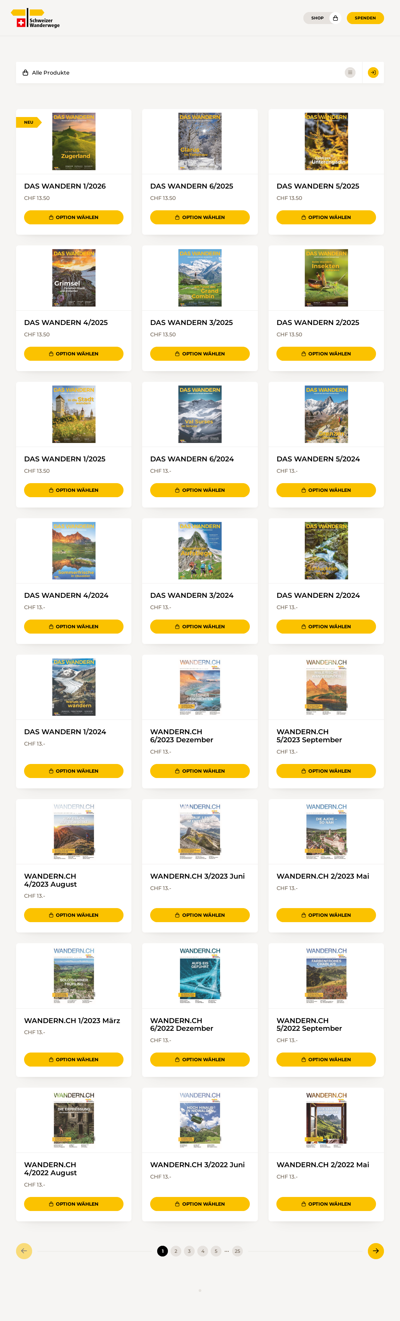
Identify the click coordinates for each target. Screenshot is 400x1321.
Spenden (365, 17)
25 (237, 1252)
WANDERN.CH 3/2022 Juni (197, 1166)
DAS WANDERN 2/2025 (318, 323)
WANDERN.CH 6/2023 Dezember (181, 736)
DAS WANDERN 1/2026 (65, 186)
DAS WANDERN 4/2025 (66, 323)
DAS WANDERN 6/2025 (191, 186)
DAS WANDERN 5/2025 (318, 186)
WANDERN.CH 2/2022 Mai (323, 1166)
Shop (317, 17)
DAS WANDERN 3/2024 (191, 596)
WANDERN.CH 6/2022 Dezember (181, 1025)
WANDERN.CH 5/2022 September (309, 1025)
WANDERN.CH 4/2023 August (50, 881)
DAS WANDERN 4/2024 (66, 596)
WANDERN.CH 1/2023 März (72, 1021)
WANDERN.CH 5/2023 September (309, 736)
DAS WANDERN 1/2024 (65, 732)
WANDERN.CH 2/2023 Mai (323, 877)
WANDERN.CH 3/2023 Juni (197, 877)
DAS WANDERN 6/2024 (192, 459)
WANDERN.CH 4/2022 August (50, 1170)
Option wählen (73, 217)
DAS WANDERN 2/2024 (318, 596)
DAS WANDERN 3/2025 (191, 323)
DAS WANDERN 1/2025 (64, 459)
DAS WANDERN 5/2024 (318, 459)
